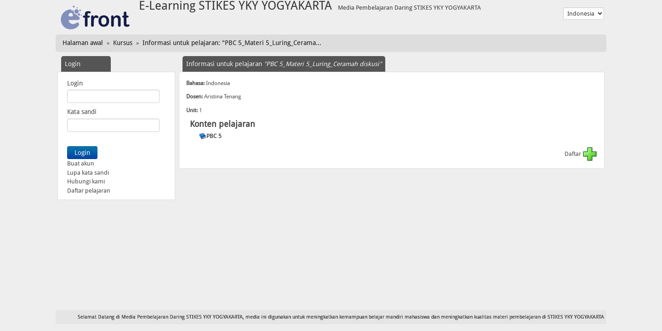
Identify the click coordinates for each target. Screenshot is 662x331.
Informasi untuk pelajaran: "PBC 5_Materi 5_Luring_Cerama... (232, 42)
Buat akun (80, 163)
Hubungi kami (86, 181)
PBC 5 (214, 135)
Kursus (122, 42)
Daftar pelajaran (88, 190)
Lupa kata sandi (88, 172)
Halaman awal (83, 42)
